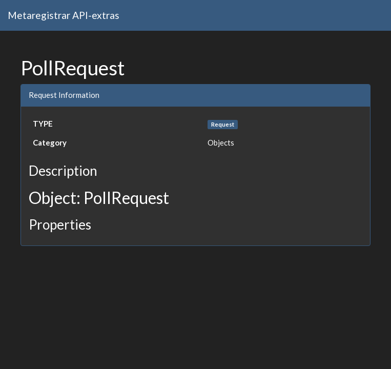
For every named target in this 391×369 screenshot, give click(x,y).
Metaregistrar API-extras (63, 15)
